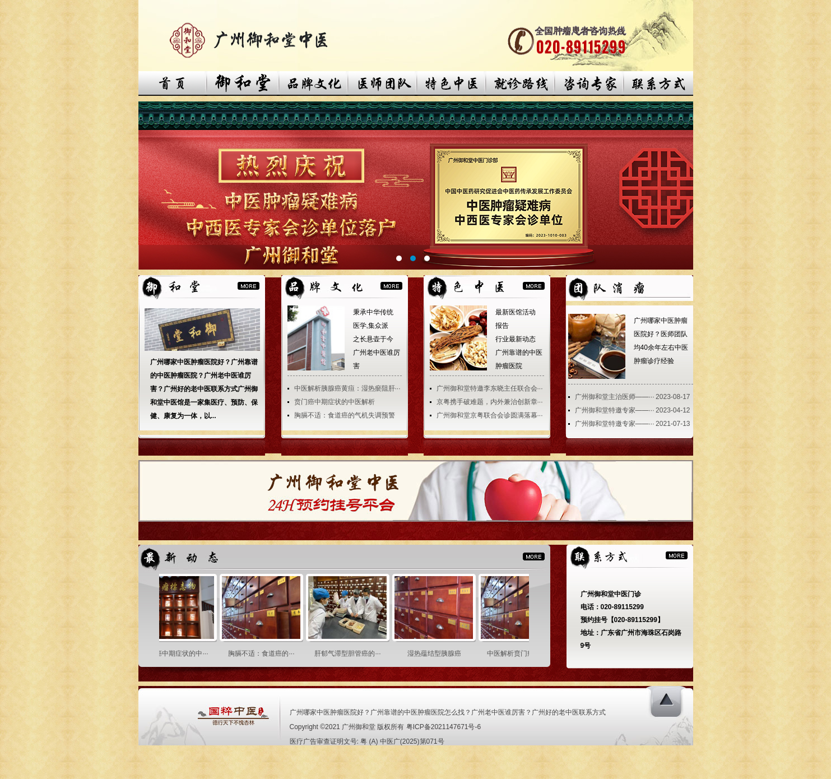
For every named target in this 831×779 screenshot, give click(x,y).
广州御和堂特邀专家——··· (614, 410)
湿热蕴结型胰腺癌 (439, 653)
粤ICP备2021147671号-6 (443, 727)
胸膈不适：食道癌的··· (266, 653)
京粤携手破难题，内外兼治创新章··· (490, 402)
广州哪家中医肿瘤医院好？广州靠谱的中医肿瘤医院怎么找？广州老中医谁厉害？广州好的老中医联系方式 (448, 712)
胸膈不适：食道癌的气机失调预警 (344, 415)
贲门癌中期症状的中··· (179, 653)
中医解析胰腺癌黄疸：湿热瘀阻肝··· (347, 388)
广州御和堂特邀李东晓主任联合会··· (490, 388)
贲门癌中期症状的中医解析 (334, 402)
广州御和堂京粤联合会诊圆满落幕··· (490, 415)
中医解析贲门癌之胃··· (524, 653)
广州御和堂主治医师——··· (614, 397)
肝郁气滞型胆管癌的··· (352, 653)
